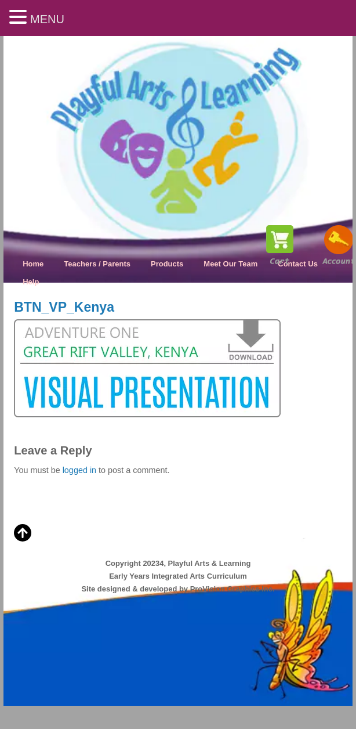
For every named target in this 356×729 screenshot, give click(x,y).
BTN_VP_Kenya (64, 307)
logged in (79, 470)
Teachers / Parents (97, 263)
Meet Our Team (230, 263)
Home (33, 263)
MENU (47, 19)
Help (31, 281)
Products (167, 263)
